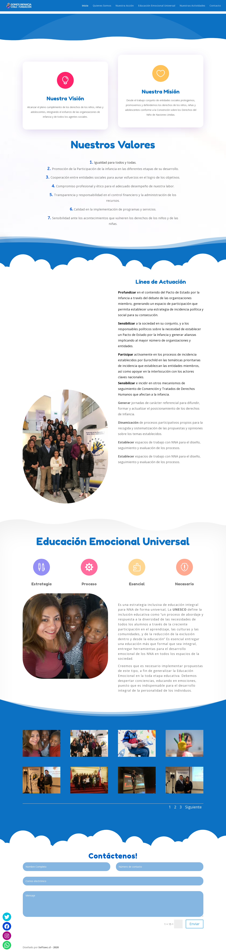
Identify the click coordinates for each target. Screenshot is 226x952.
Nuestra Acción (125, 5)
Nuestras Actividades (192, 5)
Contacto (215, 5)
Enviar (194, 923)
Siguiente (193, 807)
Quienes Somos (102, 5)
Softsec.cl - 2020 (48, 947)
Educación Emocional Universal (156, 5)
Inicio (85, 5)
